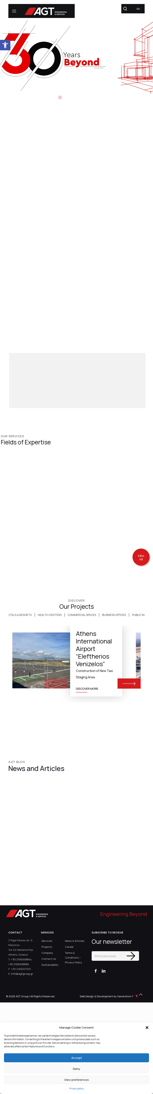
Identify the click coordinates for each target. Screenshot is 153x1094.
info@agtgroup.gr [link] (22, 974)
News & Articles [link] (74, 941)
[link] (5, 45)
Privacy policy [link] (76, 1088)
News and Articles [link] (36, 768)
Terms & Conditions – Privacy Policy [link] (73, 957)
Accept (76, 1058)
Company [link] (47, 953)
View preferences (76, 1080)
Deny (76, 1069)
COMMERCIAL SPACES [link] (82, 615)
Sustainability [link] (49, 965)
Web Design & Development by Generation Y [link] (109, 996)
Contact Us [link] (48, 959)
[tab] (19, 615)
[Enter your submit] (131, 956)
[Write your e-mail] (115, 956)
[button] (147, 1028)
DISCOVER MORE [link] (87, 689)
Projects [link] (46, 947)
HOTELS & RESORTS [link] (19, 615)
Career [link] (69, 947)
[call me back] (141, 557)
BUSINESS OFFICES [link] (114, 615)
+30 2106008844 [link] (21, 959)
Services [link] (46, 941)
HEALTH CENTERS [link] (50, 615)
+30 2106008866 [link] (18, 964)
